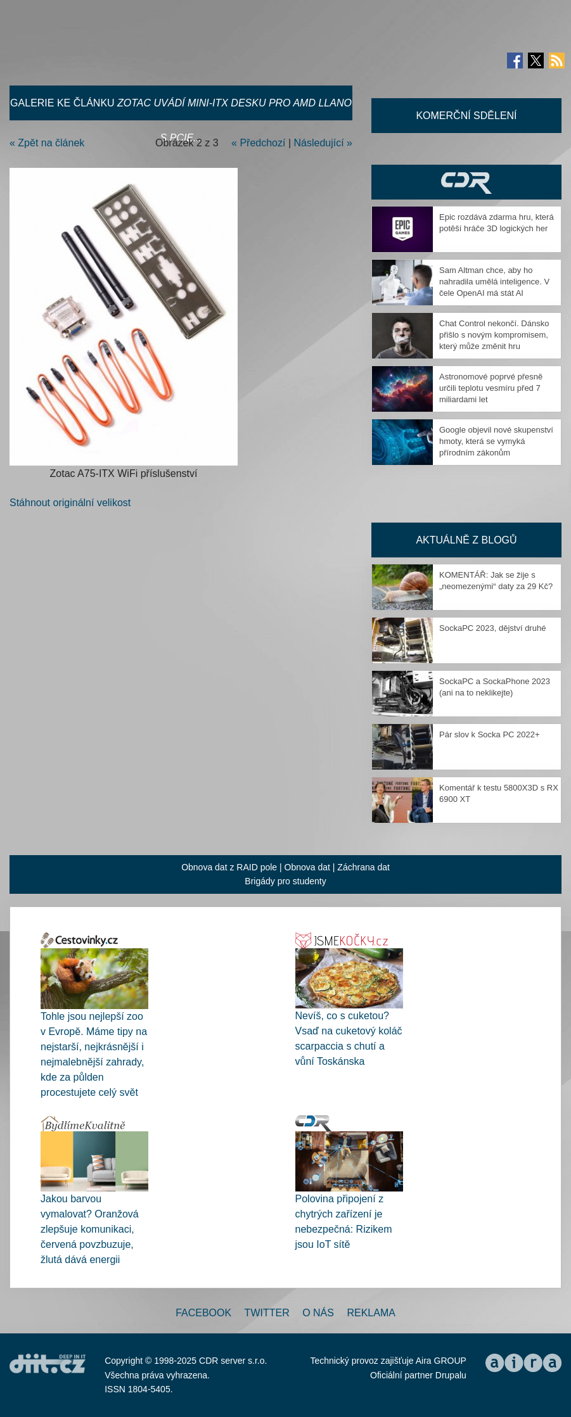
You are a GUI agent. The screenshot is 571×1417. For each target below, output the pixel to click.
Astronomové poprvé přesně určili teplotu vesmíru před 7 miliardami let (490, 388)
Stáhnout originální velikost (70, 502)
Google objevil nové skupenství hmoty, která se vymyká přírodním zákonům (496, 441)
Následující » (323, 142)
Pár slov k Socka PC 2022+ (489, 734)
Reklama (371, 1312)
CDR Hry (466, 182)
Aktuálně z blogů (466, 540)
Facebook (203, 1312)
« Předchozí (258, 142)
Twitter (267, 1312)
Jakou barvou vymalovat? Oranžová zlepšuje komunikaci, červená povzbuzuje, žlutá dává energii (90, 1229)
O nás (318, 1312)
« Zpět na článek (47, 142)
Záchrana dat (363, 867)
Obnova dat (307, 867)
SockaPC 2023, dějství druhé (492, 628)
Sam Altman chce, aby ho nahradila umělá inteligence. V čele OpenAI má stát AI (494, 281)
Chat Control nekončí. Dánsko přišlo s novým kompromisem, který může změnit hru (494, 335)
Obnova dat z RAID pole (229, 867)
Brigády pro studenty (285, 881)
